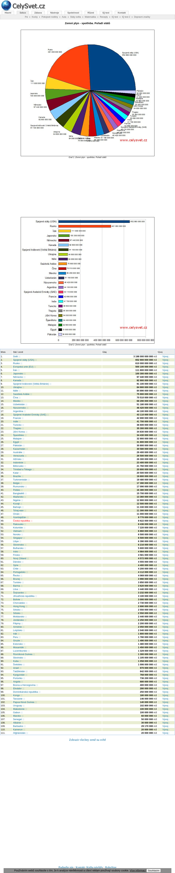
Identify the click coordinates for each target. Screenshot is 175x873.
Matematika (90, 17)
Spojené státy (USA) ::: (25, 359)
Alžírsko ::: (18, 459)
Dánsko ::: (18, 561)
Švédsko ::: (19, 664)
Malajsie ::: (18, 438)
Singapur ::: (19, 537)
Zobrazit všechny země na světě (87, 739)
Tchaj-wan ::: (19, 510)
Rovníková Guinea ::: (24, 654)
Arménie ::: (19, 626)
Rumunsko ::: (20, 486)
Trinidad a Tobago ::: (23, 469)
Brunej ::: (18, 579)
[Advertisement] (87, 187)
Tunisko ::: (18, 582)
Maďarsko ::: (19, 496)
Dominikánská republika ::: (27, 692)
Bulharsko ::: (19, 548)
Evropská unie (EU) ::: (24, 366)
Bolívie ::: (18, 599)
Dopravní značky (142, 17)
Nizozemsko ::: (20, 407)
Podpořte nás (66, 867)
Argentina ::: (19, 411)
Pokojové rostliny (50, 17)
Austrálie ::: (19, 452)
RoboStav (110, 867)
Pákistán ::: (19, 445)
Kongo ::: (18, 695)
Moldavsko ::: (20, 616)
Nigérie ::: (18, 500)
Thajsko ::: (18, 428)
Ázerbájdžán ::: (21, 517)
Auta (64, 17)
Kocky (35, 17)
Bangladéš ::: (20, 493)
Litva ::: (17, 589)
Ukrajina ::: (18, 387)
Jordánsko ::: (19, 620)
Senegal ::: (18, 719)
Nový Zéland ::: (21, 558)
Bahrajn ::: (18, 507)
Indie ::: (17, 421)
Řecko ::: (17, 575)
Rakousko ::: (19, 524)
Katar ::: (17, 472)
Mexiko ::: (18, 401)
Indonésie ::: (19, 462)
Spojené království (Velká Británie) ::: (32, 383)
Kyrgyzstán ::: (20, 674)
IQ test (106, 13)
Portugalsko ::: (20, 572)
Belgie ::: (17, 483)
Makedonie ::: (20, 709)
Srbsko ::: (18, 609)
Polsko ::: (18, 490)
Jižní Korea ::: (20, 431)
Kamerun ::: (19, 729)
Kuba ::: (17, 661)
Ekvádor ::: (18, 688)
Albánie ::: (18, 722)
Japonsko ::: (19, 373)
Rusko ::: (17, 363)
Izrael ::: (17, 668)
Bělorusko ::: (19, 466)
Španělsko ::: (20, 435)
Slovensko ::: (19, 544)
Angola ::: (18, 681)
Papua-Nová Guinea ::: (25, 702)
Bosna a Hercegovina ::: (25, 685)
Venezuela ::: (20, 455)
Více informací (138, 870)
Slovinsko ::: (19, 657)
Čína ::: (17, 397)
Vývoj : (165, 356)
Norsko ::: (18, 534)
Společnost (73, 13)
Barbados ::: (19, 726)
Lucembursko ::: (21, 650)
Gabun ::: (18, 712)
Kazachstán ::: (20, 448)
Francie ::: (18, 418)
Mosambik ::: (19, 647)
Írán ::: (16, 370)
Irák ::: (16, 633)
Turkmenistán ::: (21, 479)
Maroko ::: (18, 715)
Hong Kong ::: (20, 606)
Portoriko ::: (19, 678)
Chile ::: (17, 568)
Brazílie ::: (18, 476)
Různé (91, 13)
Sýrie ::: (17, 565)
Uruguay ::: (19, 705)
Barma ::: (18, 585)
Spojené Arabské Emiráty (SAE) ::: (31, 414)
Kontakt (80, 867)
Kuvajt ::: (17, 503)
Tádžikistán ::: (20, 671)
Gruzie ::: (18, 640)
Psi (26, 17)
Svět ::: (16, 356)
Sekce (23, 13)
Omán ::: (17, 514)
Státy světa (75, 17)
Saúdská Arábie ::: (22, 394)
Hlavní (8, 13)
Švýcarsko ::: (19, 592)
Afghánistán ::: (20, 733)
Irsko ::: (17, 551)
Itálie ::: (17, 390)
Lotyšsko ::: (19, 630)
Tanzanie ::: (19, 698)
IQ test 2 (126, 17)
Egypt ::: (17, 442)
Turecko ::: (18, 425)
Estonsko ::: (19, 644)
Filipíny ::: (18, 623)
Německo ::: (19, 377)
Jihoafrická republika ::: (25, 596)
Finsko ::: (18, 555)
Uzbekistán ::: (20, 404)
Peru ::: (17, 637)
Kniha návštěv (94, 867)
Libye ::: (17, 541)
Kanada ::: (18, 380)
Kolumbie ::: (19, 527)
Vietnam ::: (18, 531)
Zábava (38, 13)
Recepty (104, 17)
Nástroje (54, 13)
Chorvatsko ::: (20, 603)
